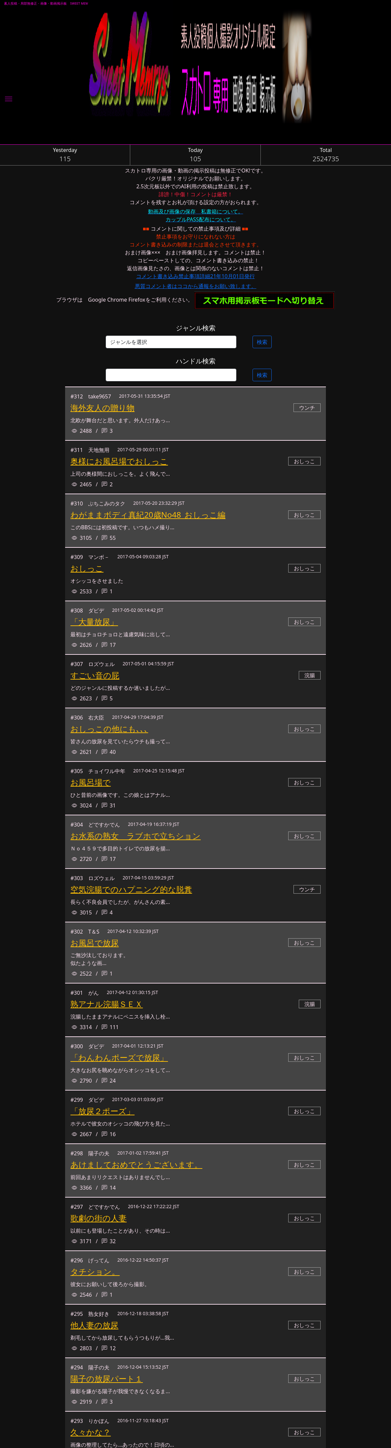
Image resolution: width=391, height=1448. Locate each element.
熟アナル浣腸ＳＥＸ (106, 1003)
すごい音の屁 (94, 675)
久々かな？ (90, 1432)
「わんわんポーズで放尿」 (119, 1057)
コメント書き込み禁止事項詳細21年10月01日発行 (195, 276)
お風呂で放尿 (94, 942)
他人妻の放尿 (94, 1324)
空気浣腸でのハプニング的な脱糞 (131, 889)
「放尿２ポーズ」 (102, 1110)
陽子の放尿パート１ (106, 1378)
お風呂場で (90, 782)
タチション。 (95, 1271)
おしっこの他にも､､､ (109, 728)
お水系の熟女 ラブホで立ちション (135, 835)
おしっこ (86, 568)
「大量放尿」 (94, 621)
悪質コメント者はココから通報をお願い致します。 (195, 286)
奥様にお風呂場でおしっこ (119, 461)
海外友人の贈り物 (102, 407)
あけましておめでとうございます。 (136, 1164)
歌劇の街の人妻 (98, 1217)
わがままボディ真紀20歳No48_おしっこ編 (147, 514)
